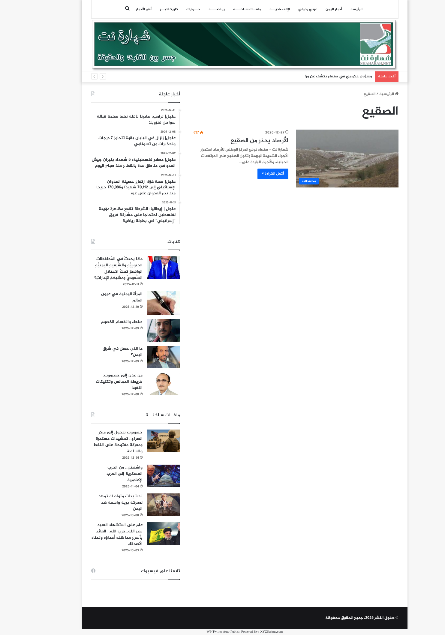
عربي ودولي (285, 9)
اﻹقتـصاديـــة (257, 9)
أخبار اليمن (311, 9)
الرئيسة (334, 9)
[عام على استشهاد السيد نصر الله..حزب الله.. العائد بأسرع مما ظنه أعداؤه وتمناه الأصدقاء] (141, 533)
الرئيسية (366, 94)
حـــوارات (171, 9)
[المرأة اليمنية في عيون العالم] (141, 303)
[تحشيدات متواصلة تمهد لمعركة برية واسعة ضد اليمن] (141, 504)
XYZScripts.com (249, 632)
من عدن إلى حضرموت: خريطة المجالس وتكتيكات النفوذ (97, 381)
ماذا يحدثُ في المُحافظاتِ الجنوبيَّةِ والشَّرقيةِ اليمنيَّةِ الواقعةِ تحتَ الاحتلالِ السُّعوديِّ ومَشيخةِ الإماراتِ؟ (96, 268)
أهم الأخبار (121, 9)
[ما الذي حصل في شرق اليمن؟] (141, 357)
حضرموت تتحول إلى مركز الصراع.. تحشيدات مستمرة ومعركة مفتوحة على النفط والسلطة (95, 442)
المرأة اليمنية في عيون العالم (99, 297)
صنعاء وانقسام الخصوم (99, 322)
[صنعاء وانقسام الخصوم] (141, 330)
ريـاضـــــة (194, 9)
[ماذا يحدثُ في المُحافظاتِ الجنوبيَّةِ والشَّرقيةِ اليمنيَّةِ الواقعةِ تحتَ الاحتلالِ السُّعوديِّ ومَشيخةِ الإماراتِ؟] (141, 267)
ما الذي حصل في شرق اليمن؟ (100, 351)
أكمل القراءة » (251, 173)
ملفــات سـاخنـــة (225, 9)
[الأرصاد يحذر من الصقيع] (325, 158)
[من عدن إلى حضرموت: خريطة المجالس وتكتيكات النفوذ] (141, 384)
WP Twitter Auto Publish (201, 632)
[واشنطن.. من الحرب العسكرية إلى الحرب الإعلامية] (141, 476)
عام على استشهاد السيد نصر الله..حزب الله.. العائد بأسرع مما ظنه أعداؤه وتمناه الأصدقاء (94, 534)
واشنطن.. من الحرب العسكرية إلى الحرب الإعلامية (102, 474)
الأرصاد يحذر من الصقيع (237, 141)
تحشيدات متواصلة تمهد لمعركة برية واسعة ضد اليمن (98, 502)
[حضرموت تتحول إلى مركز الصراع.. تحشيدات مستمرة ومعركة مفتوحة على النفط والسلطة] (141, 441)
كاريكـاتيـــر (147, 9)
